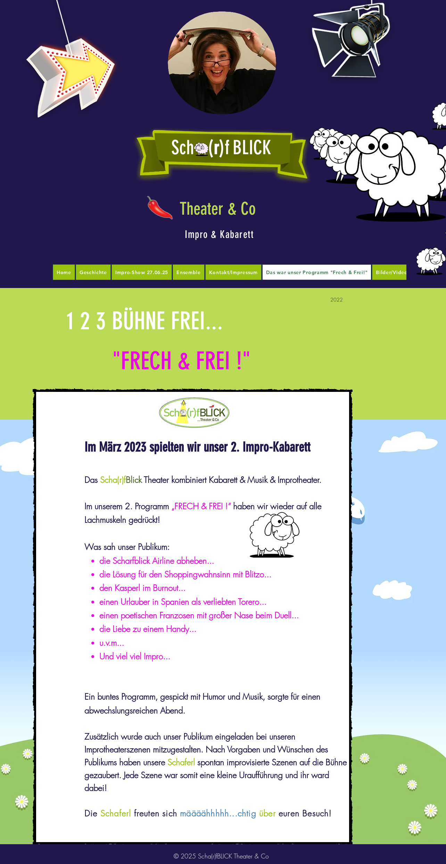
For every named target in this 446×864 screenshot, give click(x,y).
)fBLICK (245, 147)
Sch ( (192, 147)
